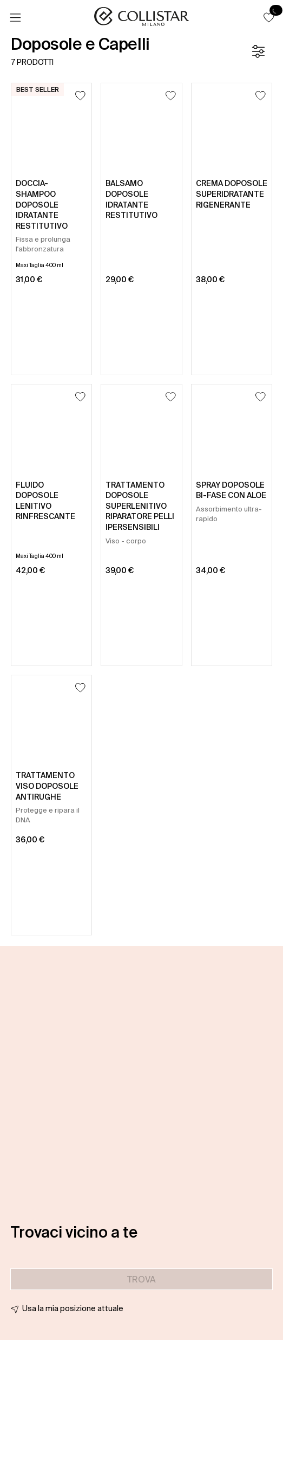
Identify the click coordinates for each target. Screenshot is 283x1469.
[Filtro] (258, 51)
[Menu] (15, 18)
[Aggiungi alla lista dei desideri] (80, 95)
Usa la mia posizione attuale (72, 1308)
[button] (269, 17)
